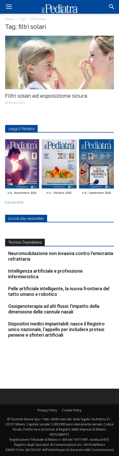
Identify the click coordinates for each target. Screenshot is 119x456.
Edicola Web (14, 202)
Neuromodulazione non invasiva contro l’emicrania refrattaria (60, 256)
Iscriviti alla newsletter (26, 219)
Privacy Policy (47, 410)
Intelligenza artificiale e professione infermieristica (45, 273)
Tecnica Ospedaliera (25, 242)
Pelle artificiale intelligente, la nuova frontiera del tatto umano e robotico (58, 291)
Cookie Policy (71, 410)
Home (9, 19)
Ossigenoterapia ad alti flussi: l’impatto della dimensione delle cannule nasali (53, 308)
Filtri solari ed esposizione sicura (46, 96)
